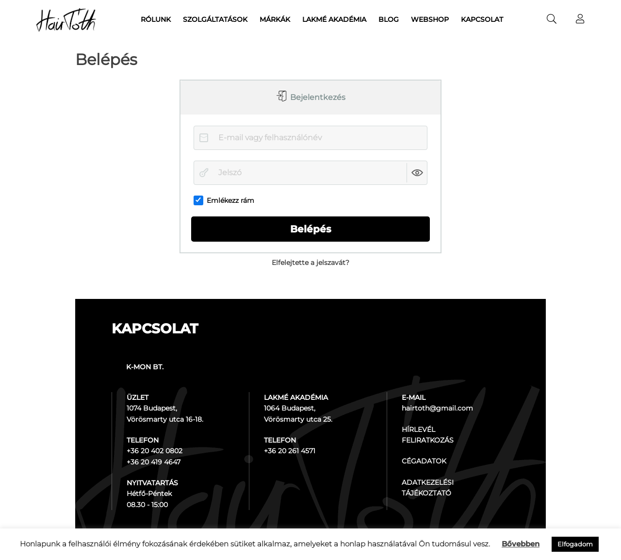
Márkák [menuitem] (275, 19)
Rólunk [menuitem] (156, 19)
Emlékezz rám (224, 200)
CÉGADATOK (424, 461)
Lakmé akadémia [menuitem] (334, 19)
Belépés (310, 229)
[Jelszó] (310, 173)
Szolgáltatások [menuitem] (215, 19)
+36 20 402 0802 (154, 450)
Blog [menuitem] (388, 19)
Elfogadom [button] (575, 544)
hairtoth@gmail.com (437, 408)
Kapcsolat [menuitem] (482, 19)
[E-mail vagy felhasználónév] (310, 138)
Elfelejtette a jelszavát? (310, 262)
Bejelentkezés (316, 97)
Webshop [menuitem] (430, 19)
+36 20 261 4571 (289, 450)
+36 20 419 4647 (153, 462)
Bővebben (520, 543)
